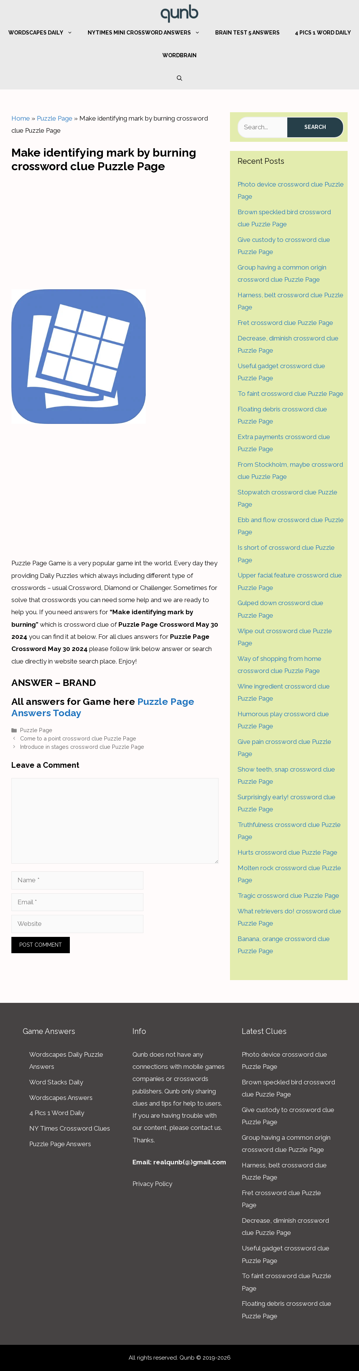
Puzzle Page (54, 118)
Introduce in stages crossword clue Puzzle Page (82, 747)
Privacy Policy (152, 1183)
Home (20, 118)
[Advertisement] (115, 229)
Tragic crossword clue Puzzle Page (288, 895)
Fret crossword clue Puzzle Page (285, 322)
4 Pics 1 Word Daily (323, 33)
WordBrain (179, 55)
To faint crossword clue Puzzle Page (290, 393)
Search (315, 127)
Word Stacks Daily (56, 1082)
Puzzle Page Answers (60, 1144)
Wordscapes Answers (61, 1097)
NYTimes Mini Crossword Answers (148, 32)
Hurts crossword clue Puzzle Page (287, 852)
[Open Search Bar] (179, 78)
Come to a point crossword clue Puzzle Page (78, 738)
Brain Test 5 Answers (247, 33)
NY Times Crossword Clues (69, 1128)
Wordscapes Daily (44, 32)
